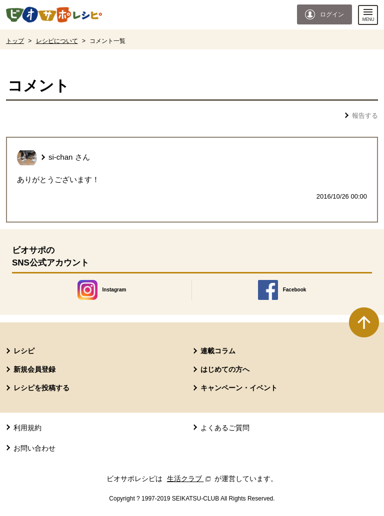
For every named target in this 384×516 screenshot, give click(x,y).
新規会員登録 (35, 369)
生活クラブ (190, 479)
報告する (365, 115)
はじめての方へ (225, 369)
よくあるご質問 (225, 428)
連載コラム (218, 351)
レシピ (24, 351)
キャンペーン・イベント (239, 388)
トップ (15, 40)
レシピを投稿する (42, 388)
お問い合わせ (35, 448)
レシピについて (57, 40)
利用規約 (28, 428)
